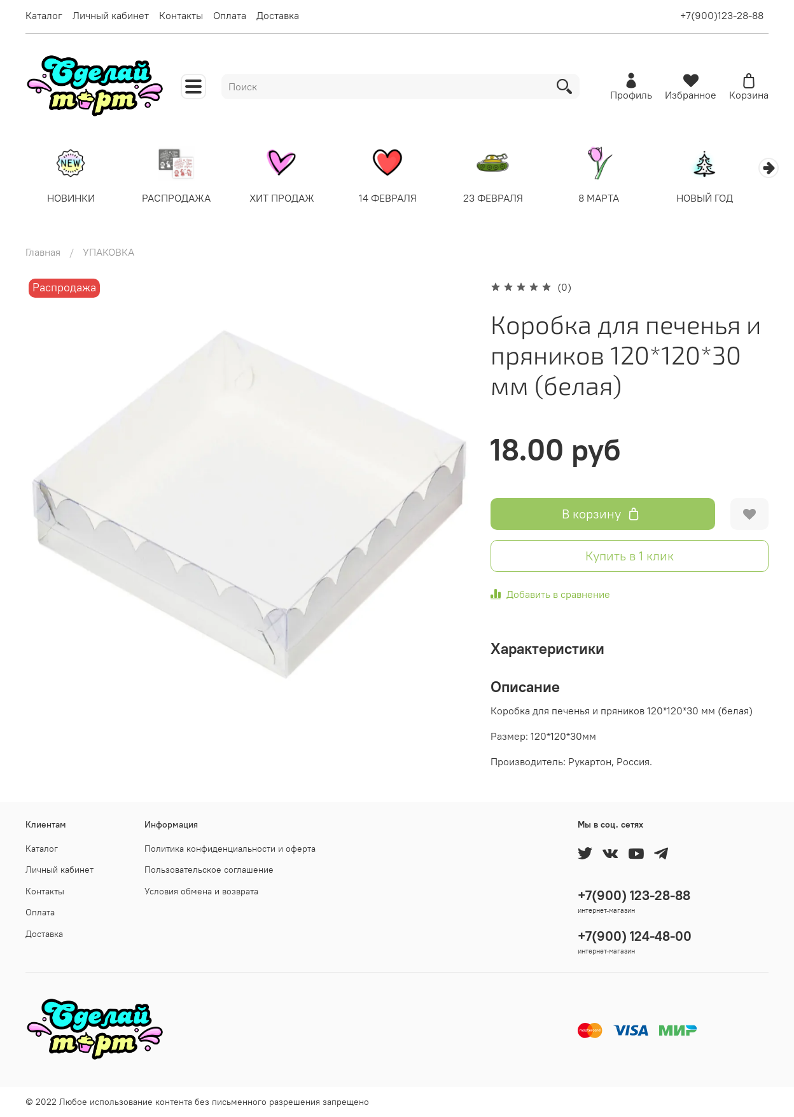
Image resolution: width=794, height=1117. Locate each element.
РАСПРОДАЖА (180, 199)
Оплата (229, 15)
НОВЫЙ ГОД (721, 199)
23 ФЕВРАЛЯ (505, 199)
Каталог (43, 15)
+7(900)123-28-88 (721, 15)
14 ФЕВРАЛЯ (397, 199)
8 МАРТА (614, 199)
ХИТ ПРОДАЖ (288, 199)
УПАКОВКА (108, 253)
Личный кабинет (111, 15)
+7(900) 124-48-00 (635, 936)
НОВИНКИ (72, 199)
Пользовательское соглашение (209, 870)
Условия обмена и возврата (201, 891)
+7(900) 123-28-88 (634, 895)
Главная (42, 253)
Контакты (181, 15)
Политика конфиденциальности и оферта (230, 848)
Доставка (277, 15)
